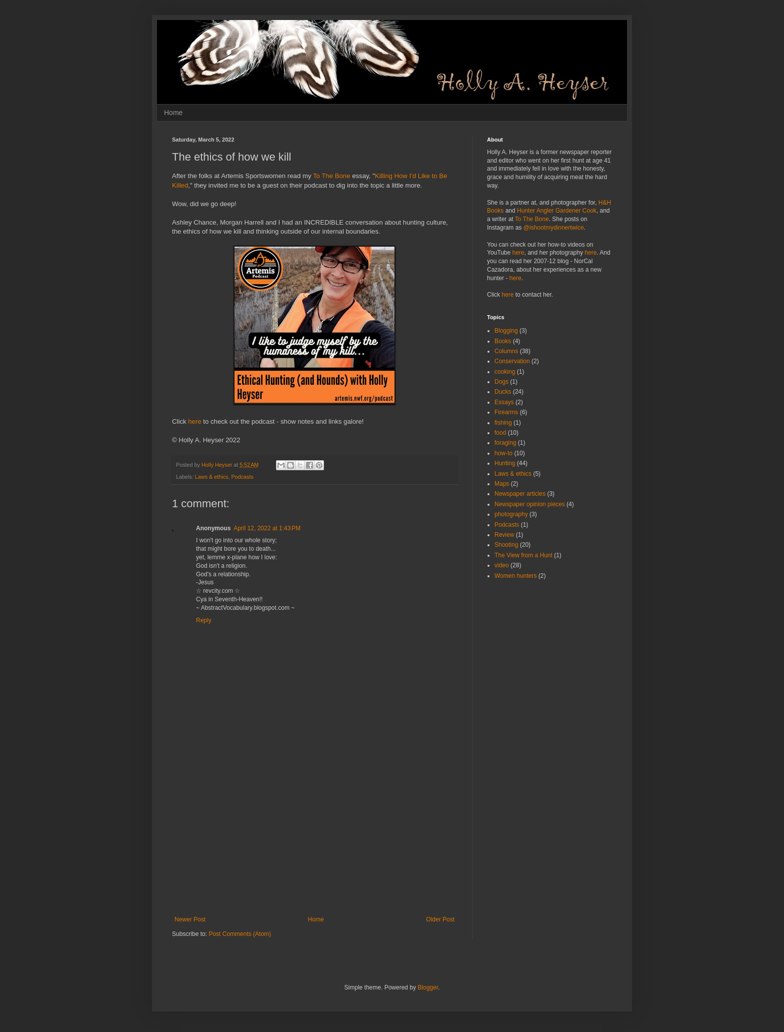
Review (504, 534)
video (501, 565)
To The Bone (331, 176)
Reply (204, 620)
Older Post (440, 919)
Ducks (502, 391)
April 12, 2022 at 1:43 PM (267, 528)
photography (511, 514)
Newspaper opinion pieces (529, 504)
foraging (505, 442)
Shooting (506, 544)
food (500, 432)
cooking (504, 371)
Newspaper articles (520, 493)
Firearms (506, 412)
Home (173, 113)
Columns (506, 351)
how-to (503, 453)
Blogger (428, 987)
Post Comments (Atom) (239, 933)
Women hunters (515, 575)
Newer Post (190, 919)
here (194, 421)
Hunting (504, 463)
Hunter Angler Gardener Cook (556, 210)
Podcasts (242, 477)
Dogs (501, 381)
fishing (503, 422)
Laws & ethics (211, 477)
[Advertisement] (315, 840)
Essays (504, 402)
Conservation (512, 361)
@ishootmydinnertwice (554, 227)
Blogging (506, 330)
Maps (501, 483)
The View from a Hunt (523, 555)
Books (502, 341)
